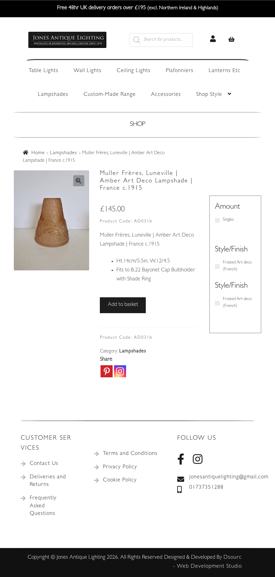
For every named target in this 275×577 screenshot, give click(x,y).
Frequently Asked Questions (43, 506)
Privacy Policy (120, 467)
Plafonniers (179, 71)
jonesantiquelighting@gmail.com (215, 477)
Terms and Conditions (130, 454)
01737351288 (200, 488)
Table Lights (43, 71)
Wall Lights (88, 71)
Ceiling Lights (134, 71)
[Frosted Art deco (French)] (217, 266)
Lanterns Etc (224, 71)
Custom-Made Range (110, 95)
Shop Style (209, 95)
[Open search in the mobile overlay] (169, 40)
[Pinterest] (107, 371)
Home (38, 153)
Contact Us (44, 464)
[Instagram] (120, 371)
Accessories (166, 95)
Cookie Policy (120, 480)
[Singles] (217, 220)
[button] (78, 180)
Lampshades (53, 95)
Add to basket (123, 305)
